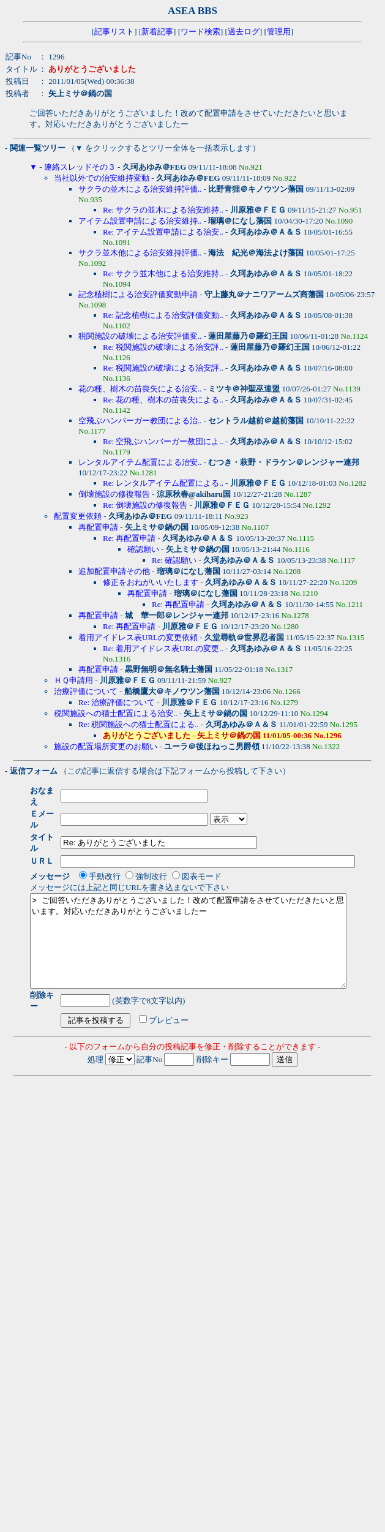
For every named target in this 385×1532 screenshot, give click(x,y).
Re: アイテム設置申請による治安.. (163, 231)
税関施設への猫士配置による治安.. (116, 713)
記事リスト (114, 31)
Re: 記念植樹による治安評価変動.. (163, 315)
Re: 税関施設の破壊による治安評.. (163, 347)
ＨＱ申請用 (73, 680)
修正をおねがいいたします (150, 582)
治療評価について (86, 691)
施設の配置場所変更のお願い (105, 746)
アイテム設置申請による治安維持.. (140, 220)
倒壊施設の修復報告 (114, 494)
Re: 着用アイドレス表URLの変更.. (163, 648)
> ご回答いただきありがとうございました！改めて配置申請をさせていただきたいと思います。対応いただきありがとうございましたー (207, 922)
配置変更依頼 (78, 516)
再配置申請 (98, 527)
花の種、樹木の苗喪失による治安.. (140, 388)
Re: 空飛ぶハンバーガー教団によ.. (163, 441)
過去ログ (244, 31)
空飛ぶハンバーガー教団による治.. (140, 420)
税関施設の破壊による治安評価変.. (140, 336)
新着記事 (157, 31)
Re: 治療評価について (116, 702)
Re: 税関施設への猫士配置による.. (138, 724)
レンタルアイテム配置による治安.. (140, 462)
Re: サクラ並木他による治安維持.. (163, 273)
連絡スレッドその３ (80, 167)
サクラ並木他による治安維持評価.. (140, 252)
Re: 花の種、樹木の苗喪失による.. (163, 399)
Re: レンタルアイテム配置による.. (163, 483)
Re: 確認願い (174, 560)
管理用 (279, 31)
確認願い (143, 549)
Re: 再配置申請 (129, 538)
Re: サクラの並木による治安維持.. (163, 209)
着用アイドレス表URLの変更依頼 (138, 637)
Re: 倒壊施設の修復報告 (145, 505)
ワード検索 (200, 31)
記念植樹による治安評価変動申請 (138, 294)
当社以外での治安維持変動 (101, 178)
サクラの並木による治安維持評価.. (140, 189)
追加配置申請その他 (114, 571)
